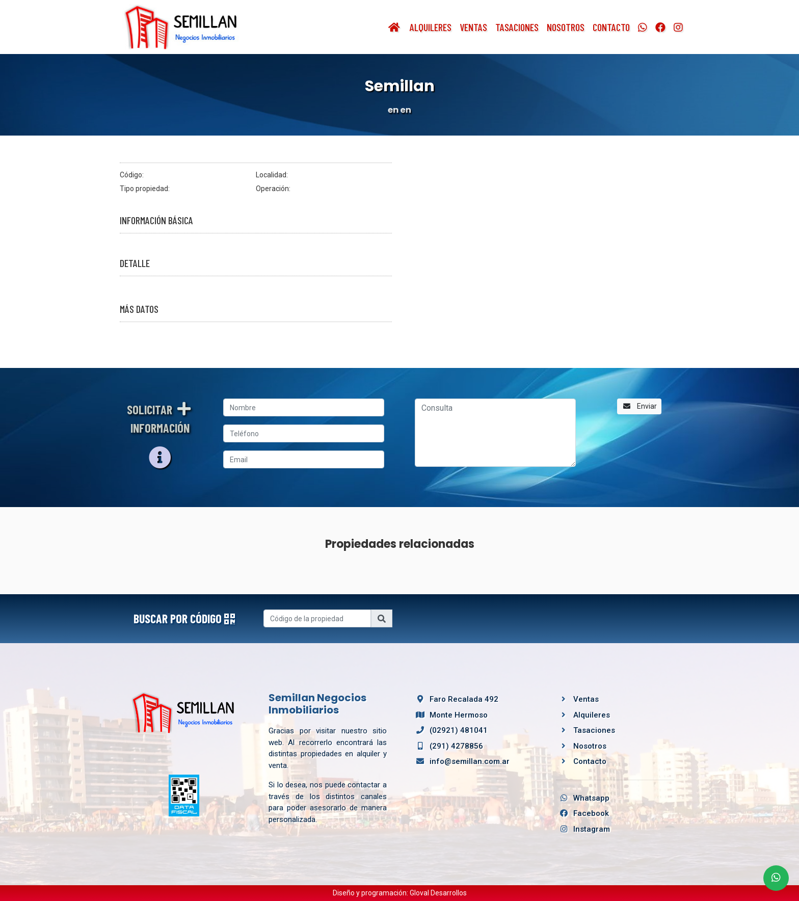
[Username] (317, 618)
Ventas (473, 27)
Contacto (611, 27)
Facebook (582, 813)
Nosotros (565, 27)
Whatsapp (582, 798)
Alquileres (430, 27)
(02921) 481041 (450, 730)
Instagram (583, 829)
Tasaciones (517, 27)
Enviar (639, 406)
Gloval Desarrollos (438, 893)
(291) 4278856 (447, 746)
